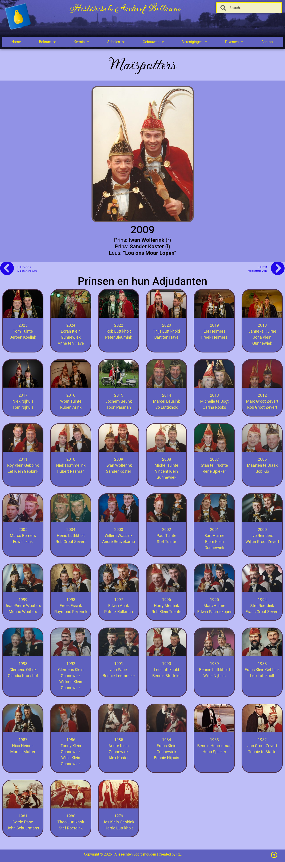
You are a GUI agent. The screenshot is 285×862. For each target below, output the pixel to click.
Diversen (234, 42)
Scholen (115, 42)
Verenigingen (194, 42)
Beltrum (47, 42)
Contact (267, 42)
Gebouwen (153, 42)
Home (16, 42)
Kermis (81, 42)
